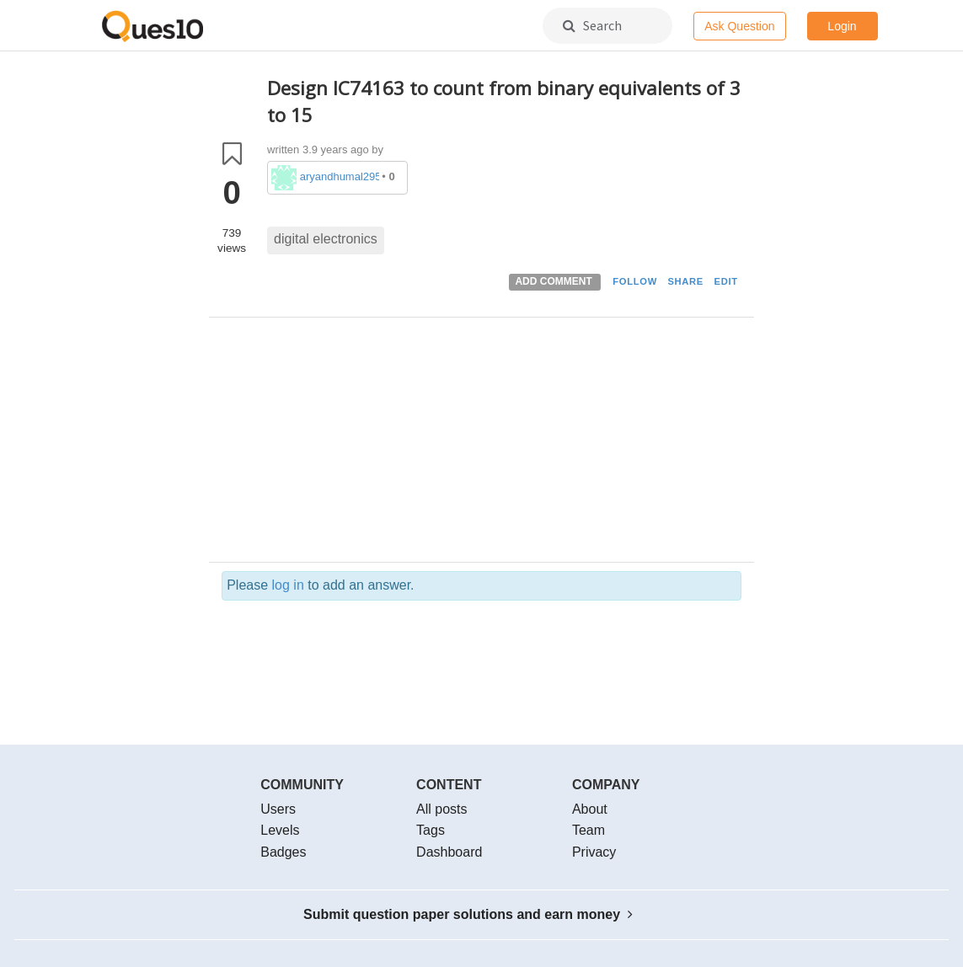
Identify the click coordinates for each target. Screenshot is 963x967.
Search (592, 25)
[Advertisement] (504, 444)
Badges (283, 852)
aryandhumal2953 (339, 176)
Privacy (594, 852)
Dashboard (449, 852)
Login (841, 26)
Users (278, 809)
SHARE (685, 281)
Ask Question (739, 26)
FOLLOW (635, 281)
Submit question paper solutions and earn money (468, 914)
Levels (279, 830)
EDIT (726, 281)
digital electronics (325, 239)
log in (288, 585)
